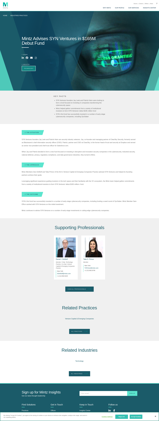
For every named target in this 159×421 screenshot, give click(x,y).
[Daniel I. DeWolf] (62, 259)
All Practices (79, 331)
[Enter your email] (108, 393)
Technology (79, 361)
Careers (141, 3)
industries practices (18, 15)
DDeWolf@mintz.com (64, 273)
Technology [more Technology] (28, 68)
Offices (146, 3)
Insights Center (149, 8)
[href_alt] (66, 247)
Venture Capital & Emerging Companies (79, 319)
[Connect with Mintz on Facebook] (115, 411)
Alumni (135, 3)
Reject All (122, 416)
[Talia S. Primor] (88, 259)
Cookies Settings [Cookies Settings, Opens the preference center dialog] (107, 416)
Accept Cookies (136, 416)
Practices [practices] (25, 410)
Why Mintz (107, 8)
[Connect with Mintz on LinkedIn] (110, 411)
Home (5, 15)
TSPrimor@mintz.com (91, 268)
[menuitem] (107, 8)
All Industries (79, 374)
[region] (79, 416)
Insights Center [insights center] (85, 410)
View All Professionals (79, 289)
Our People (119, 8)
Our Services (133, 8)
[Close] (155, 416)
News (151, 3)
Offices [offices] (53, 410)
